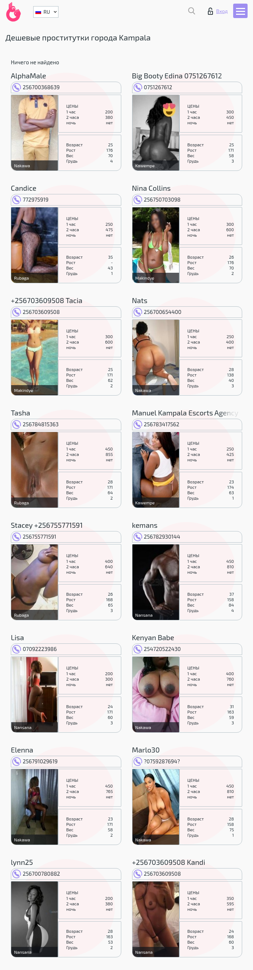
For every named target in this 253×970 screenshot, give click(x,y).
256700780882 (36, 873)
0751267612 (153, 87)
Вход (218, 11)
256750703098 (157, 199)
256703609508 (36, 312)
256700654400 (158, 312)
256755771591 (34, 536)
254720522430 (157, 649)
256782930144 (157, 536)
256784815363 (35, 424)
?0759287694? (157, 761)
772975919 (30, 199)
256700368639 (36, 87)
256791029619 (34, 761)
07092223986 (34, 649)
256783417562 (156, 424)
